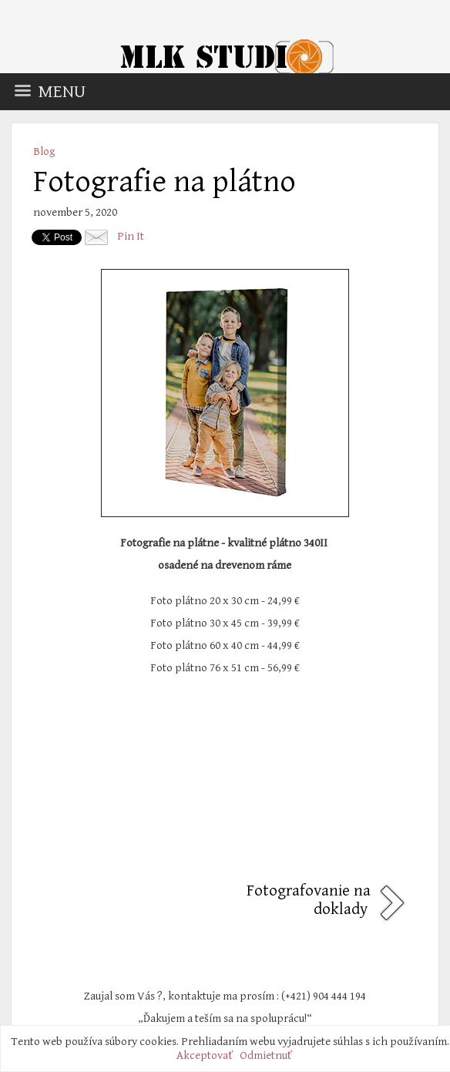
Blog (44, 151)
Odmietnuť (266, 1055)
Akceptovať (204, 1055)
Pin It (130, 236)
